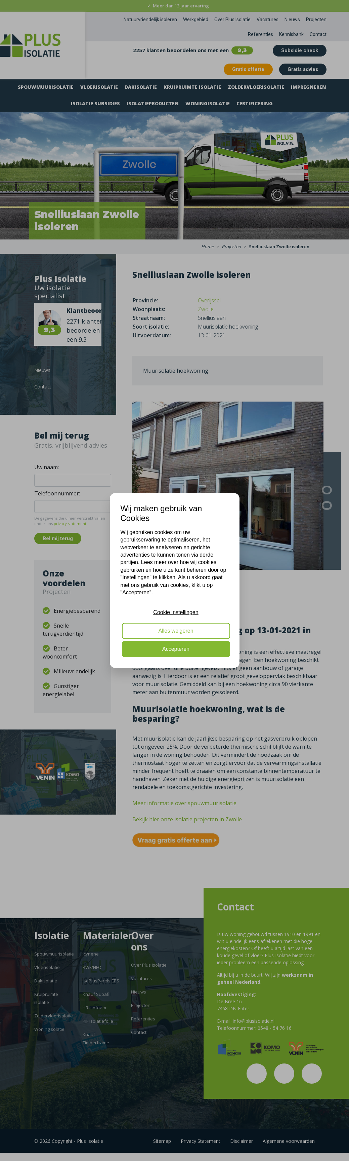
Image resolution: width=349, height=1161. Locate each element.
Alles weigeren (175, 631)
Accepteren (175, 649)
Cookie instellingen (175, 612)
